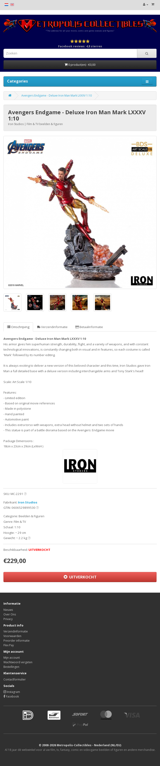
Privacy (8, 619)
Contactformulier (14, 679)
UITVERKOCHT (80, 577)
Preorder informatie (16, 641)
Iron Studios (27, 502)
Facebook (11, 696)
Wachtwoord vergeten (17, 662)
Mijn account (11, 658)
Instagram (11, 692)
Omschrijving (18, 327)
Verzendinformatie (52, 327)
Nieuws (8, 610)
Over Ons (9, 614)
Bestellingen (11, 667)
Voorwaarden (12, 636)
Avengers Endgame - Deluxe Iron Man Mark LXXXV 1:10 (56, 95)
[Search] (147, 53)
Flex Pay (8, 645)
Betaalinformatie (89, 327)
